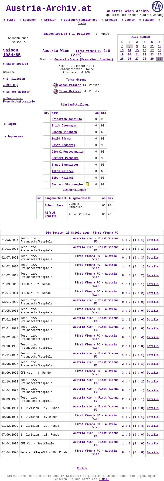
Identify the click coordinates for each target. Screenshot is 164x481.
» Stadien (146, 20)
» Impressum (13, 136)
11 (152, 46)
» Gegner (128, 20)
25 (121, 59)
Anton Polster (70, 85)
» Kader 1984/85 (15, 64)
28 (144, 59)
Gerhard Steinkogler (68, 184)
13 (121, 50)
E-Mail (104, 479)
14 (129, 50)
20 (129, 54)
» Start (9, 20)
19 (121, 54)
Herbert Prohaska (65, 158)
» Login (10, 124)
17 (152, 50)
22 (144, 54)
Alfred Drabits (50, 214)
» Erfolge (109, 20)
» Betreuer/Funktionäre (79, 20)
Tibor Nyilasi (70, 91)
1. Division (81, 34)
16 (144, 50)
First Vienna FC (88, 51)
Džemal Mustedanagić (68, 152)
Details (152, 240)
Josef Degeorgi (63, 145)
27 (137, 59)
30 (159, 59)
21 (137, 54)
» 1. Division (14, 79)
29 (152, 59)
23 (152, 54)
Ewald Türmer (62, 138)
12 (159, 46)
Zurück (82, 468)
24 (159, 54)
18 (159, 50)
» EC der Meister (16, 92)
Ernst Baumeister (65, 165)
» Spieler (48, 20)
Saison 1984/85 (12, 52)
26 (129, 59)
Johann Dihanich (64, 132)
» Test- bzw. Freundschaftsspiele (19, 100)
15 (137, 50)
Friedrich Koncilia (67, 119)
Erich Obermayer (64, 125)
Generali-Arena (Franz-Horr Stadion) (84, 59)
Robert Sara (54, 205)
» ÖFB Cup (10, 85)
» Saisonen (28, 20)
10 (144, 46)
